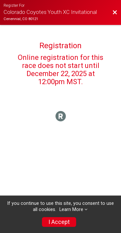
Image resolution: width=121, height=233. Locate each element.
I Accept (59, 222)
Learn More (71, 209)
